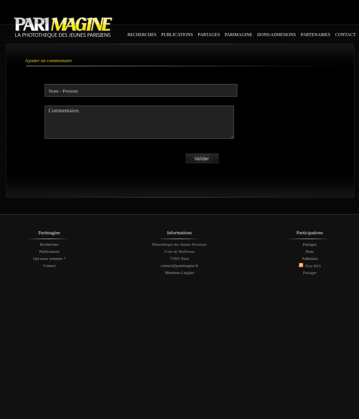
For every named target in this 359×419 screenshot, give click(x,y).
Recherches (49, 244)
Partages (310, 244)
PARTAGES (209, 34)
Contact (49, 265)
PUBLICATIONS (177, 34)
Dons (309, 251)
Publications (49, 251)
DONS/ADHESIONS (276, 34)
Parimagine (49, 232)
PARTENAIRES (315, 34)
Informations (179, 232)
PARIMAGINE (238, 34)
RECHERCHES (142, 34)
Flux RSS (313, 266)
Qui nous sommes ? (49, 258)
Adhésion (309, 258)
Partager (310, 272)
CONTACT (345, 34)
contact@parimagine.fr (179, 265)
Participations (310, 232)
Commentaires (139, 122)
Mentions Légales (179, 272)
